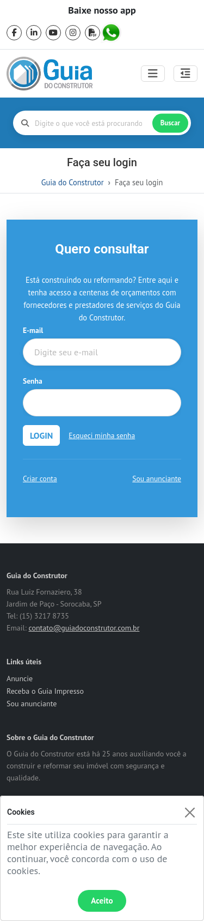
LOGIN (41, 435)
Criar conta (40, 478)
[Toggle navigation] (153, 73)
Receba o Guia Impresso (45, 691)
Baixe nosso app (101, 10)
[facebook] (14, 32)
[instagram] (73, 32)
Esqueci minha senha (102, 435)
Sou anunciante (156, 478)
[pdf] (92, 32)
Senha (32, 381)
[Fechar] (189, 812)
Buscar (170, 123)
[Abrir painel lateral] (185, 73)
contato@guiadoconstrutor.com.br (83, 628)
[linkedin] (33, 32)
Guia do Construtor (72, 182)
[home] (49, 73)
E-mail (33, 330)
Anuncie (20, 678)
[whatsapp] (112, 32)
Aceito (102, 900)
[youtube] (53, 32)
